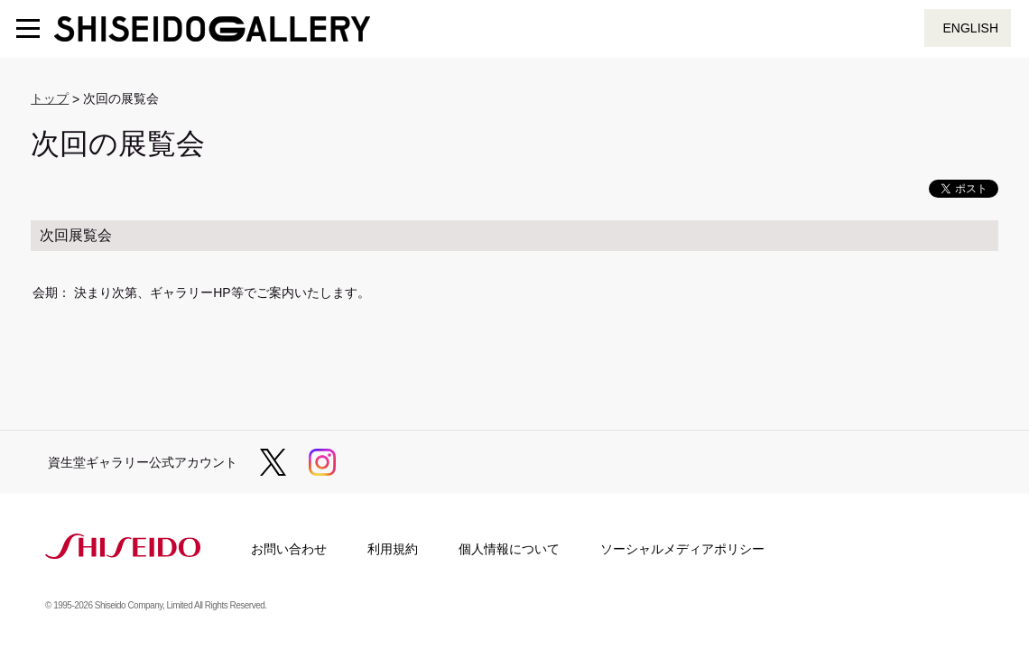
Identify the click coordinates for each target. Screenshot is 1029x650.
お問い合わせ (289, 549)
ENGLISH (970, 28)
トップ (50, 98)
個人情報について (509, 549)
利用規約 (392, 549)
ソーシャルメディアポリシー (682, 549)
